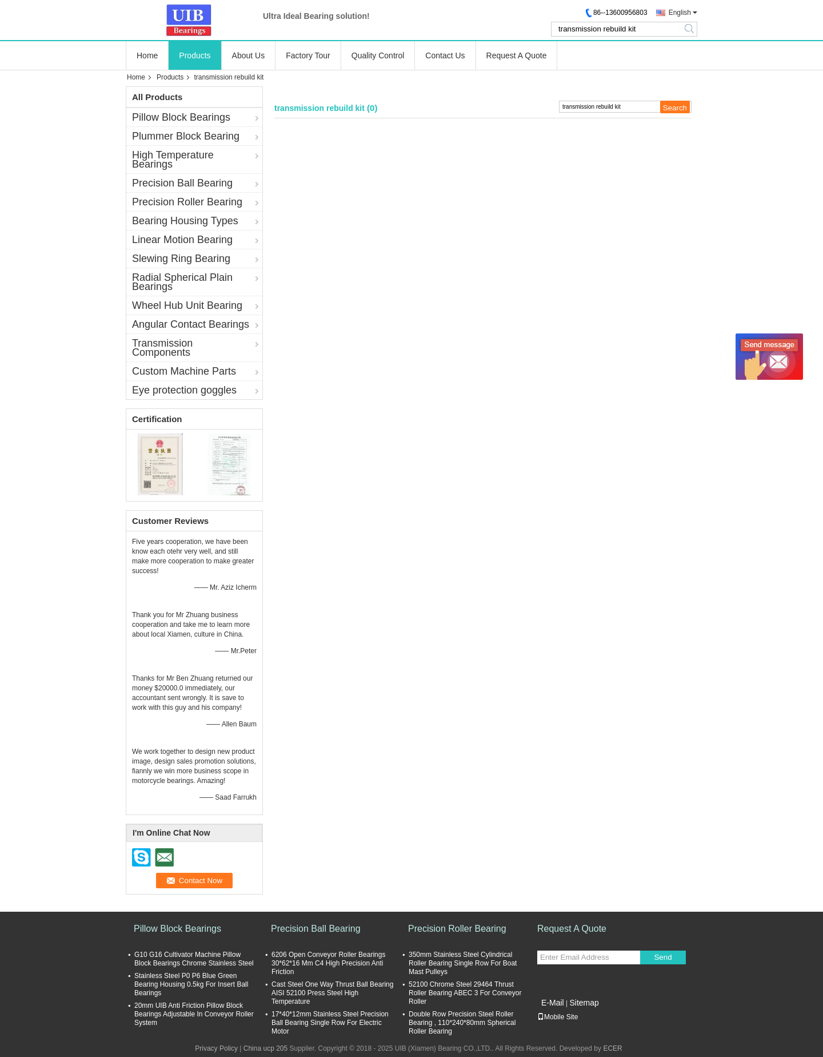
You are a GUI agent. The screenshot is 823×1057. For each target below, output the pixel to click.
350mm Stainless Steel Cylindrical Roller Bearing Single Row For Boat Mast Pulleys (463, 963)
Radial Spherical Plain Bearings (182, 282)
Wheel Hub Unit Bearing (187, 305)
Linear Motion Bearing (182, 239)
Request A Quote (516, 55)
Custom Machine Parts (184, 371)
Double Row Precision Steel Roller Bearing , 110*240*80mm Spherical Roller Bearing (462, 1022)
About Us (248, 55)
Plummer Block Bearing (185, 136)
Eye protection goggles (184, 390)
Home (147, 55)
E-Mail (552, 1002)
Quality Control (378, 55)
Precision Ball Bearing (182, 183)
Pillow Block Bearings (181, 117)
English (680, 13)
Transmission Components (162, 347)
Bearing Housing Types (185, 221)
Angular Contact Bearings (190, 324)
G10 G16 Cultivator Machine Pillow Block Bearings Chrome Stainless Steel (194, 959)
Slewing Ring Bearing (181, 258)
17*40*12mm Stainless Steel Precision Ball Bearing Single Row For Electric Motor (330, 1022)
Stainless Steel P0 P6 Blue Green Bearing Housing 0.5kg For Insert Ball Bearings (191, 984)
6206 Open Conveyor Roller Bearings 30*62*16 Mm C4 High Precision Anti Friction (328, 963)
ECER (612, 1048)
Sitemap (583, 1002)
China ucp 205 (265, 1048)
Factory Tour (308, 55)
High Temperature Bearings (173, 159)
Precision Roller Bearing (187, 202)
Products (194, 55)
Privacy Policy (216, 1048)
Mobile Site (557, 1017)
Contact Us (445, 55)
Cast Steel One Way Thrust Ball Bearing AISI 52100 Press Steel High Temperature (332, 993)
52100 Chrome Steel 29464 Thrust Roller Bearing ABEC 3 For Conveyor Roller (465, 993)
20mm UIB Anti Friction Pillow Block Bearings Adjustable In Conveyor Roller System (194, 1014)
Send (663, 957)
